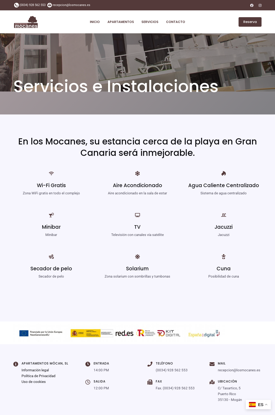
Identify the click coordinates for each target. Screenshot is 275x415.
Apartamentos (121, 22)
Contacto (173, 22)
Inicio (97, 22)
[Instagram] (260, 5)
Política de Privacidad (38, 376)
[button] (247, 22)
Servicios (149, 22)
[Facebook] (251, 5)
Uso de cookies (34, 382)
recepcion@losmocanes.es (71, 5)
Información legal (35, 370)
